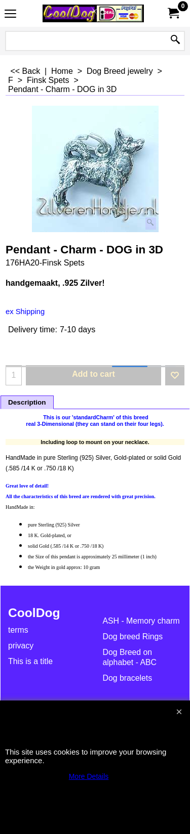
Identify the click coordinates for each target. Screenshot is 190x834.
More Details (89, 776)
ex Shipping (25, 312)
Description (27, 402)
